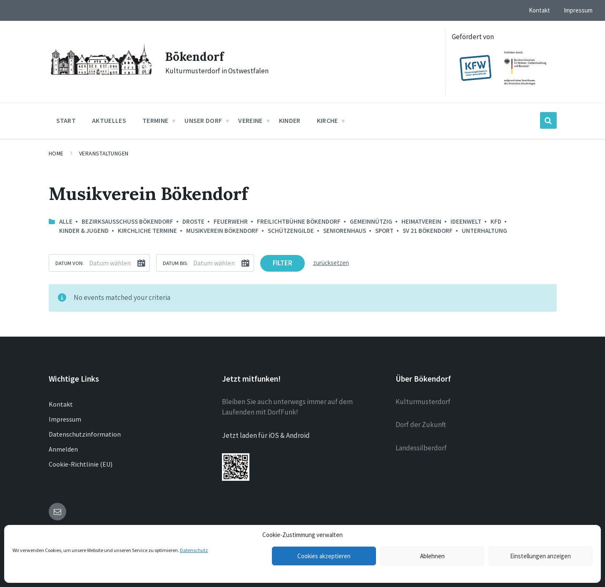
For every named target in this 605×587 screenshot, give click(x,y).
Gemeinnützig (371, 221)
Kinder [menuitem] (290, 120)
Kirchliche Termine (147, 231)
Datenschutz (194, 550)
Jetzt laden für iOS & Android (266, 435)
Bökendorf (196, 56)
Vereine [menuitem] (250, 120)
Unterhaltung (484, 231)
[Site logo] (101, 75)
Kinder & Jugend (84, 231)
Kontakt (61, 404)
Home (56, 153)
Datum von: (69, 263)
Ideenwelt (466, 221)
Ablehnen (432, 556)
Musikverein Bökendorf (222, 231)
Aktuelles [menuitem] (109, 120)
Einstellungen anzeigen (540, 556)
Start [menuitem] (66, 120)
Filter (282, 262)
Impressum (65, 419)
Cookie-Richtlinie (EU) (80, 464)
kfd (495, 221)
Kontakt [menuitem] (539, 10)
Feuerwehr (231, 221)
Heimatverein (421, 221)
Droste (193, 221)
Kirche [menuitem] (327, 120)
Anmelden (63, 449)
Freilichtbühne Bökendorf (299, 221)
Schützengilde (291, 231)
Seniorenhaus (344, 231)
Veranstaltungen (104, 153)
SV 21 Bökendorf (428, 231)
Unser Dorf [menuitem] (203, 120)
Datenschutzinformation (85, 434)
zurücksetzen (331, 263)
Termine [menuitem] (155, 120)
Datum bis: (175, 263)
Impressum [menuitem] (578, 10)
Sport (384, 231)
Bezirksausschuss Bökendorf (127, 221)
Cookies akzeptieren (324, 556)
